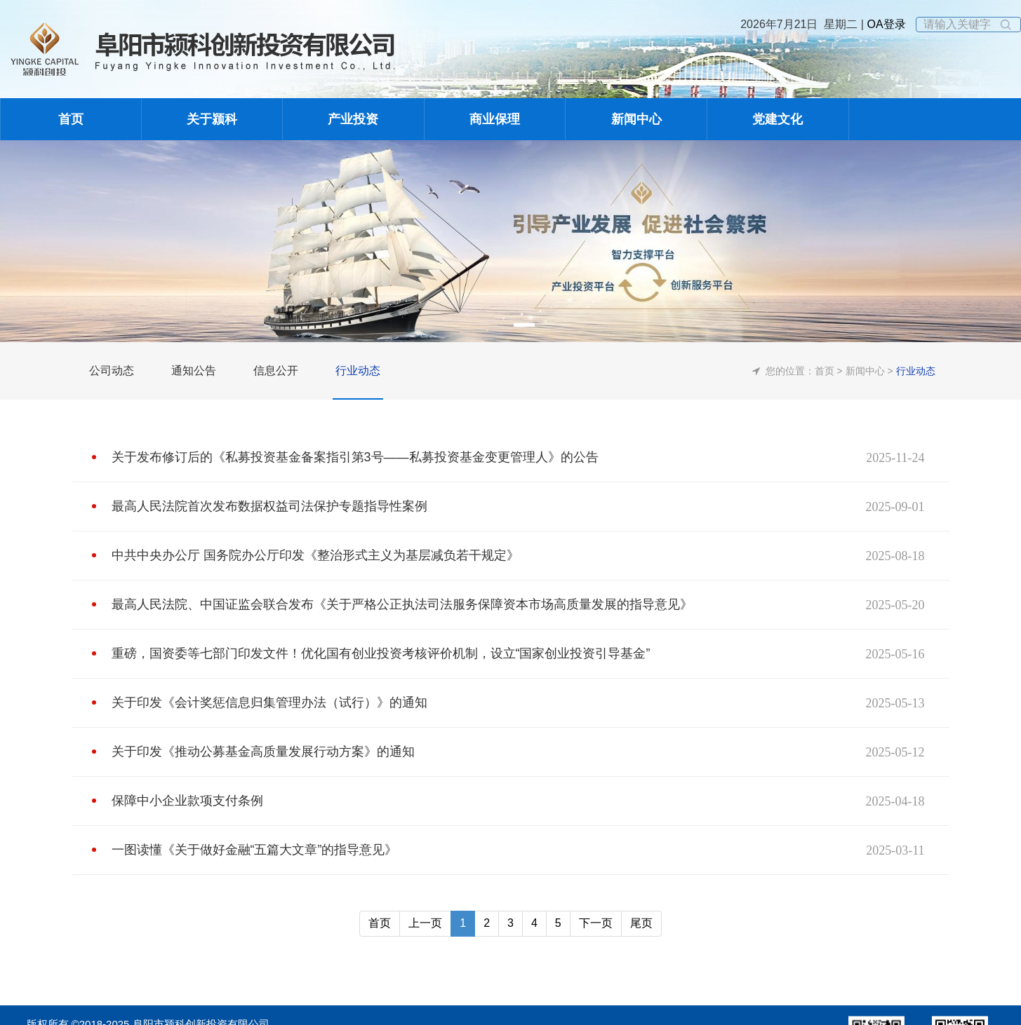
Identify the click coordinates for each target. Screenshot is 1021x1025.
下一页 (596, 923)
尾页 (641, 923)
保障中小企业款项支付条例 (187, 801)
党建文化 (777, 119)
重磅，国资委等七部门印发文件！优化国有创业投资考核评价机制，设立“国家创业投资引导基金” (381, 653)
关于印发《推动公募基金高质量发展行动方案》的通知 (263, 752)
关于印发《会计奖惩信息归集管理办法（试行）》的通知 (269, 702)
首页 (71, 119)
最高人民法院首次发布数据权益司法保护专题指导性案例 (269, 506)
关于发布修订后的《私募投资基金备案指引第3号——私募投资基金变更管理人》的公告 (355, 457)
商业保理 (494, 119)
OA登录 (885, 24)
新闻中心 (636, 119)
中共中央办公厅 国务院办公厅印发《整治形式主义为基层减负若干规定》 (315, 555)
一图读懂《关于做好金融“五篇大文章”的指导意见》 (255, 850)
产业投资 (353, 119)
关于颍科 (212, 119)
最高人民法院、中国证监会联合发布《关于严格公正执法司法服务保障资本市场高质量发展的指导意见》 (402, 604)
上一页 (425, 923)
